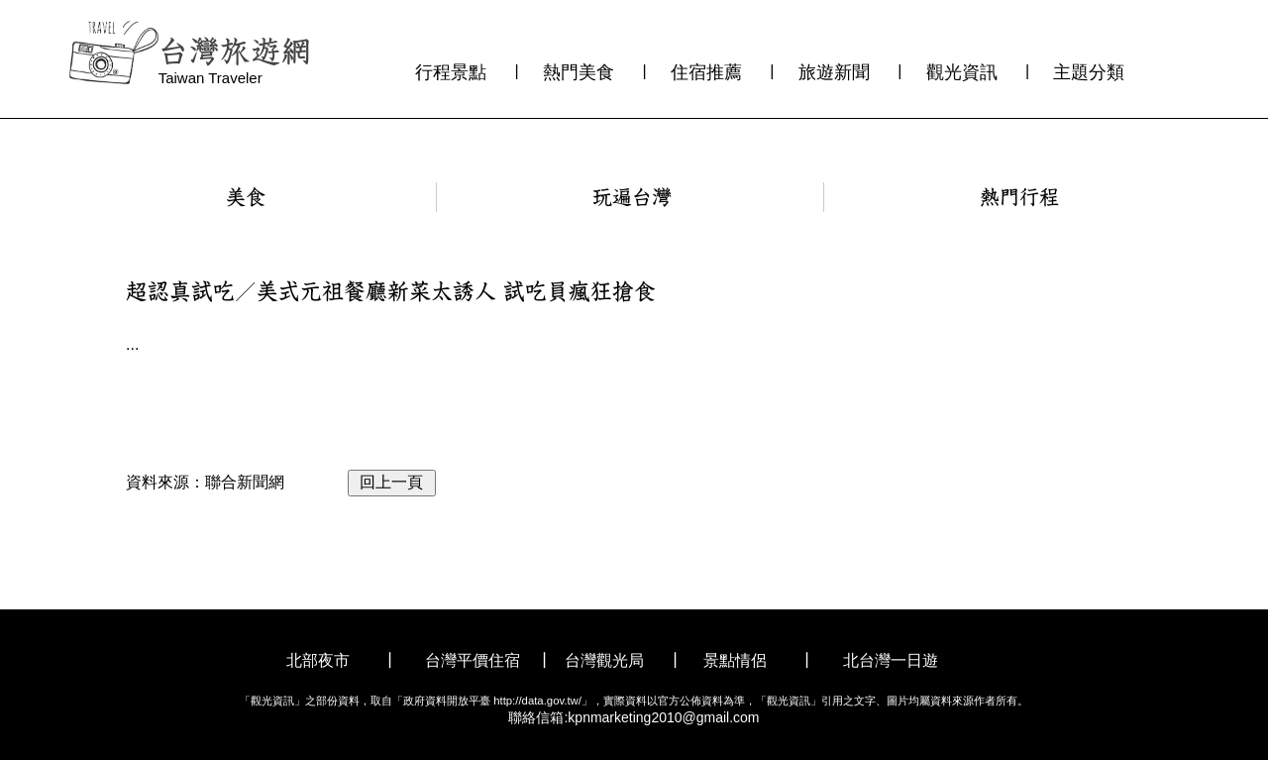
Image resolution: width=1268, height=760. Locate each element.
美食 (245, 197)
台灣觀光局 (604, 660)
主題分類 (1088, 72)
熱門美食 (578, 72)
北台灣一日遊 (890, 660)
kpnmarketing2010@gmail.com (663, 717)
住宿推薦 (706, 72)
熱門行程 (1019, 197)
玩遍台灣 (632, 197)
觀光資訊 (962, 72)
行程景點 (450, 72)
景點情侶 (735, 660)
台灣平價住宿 (472, 660)
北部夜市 (318, 660)
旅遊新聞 (834, 72)
